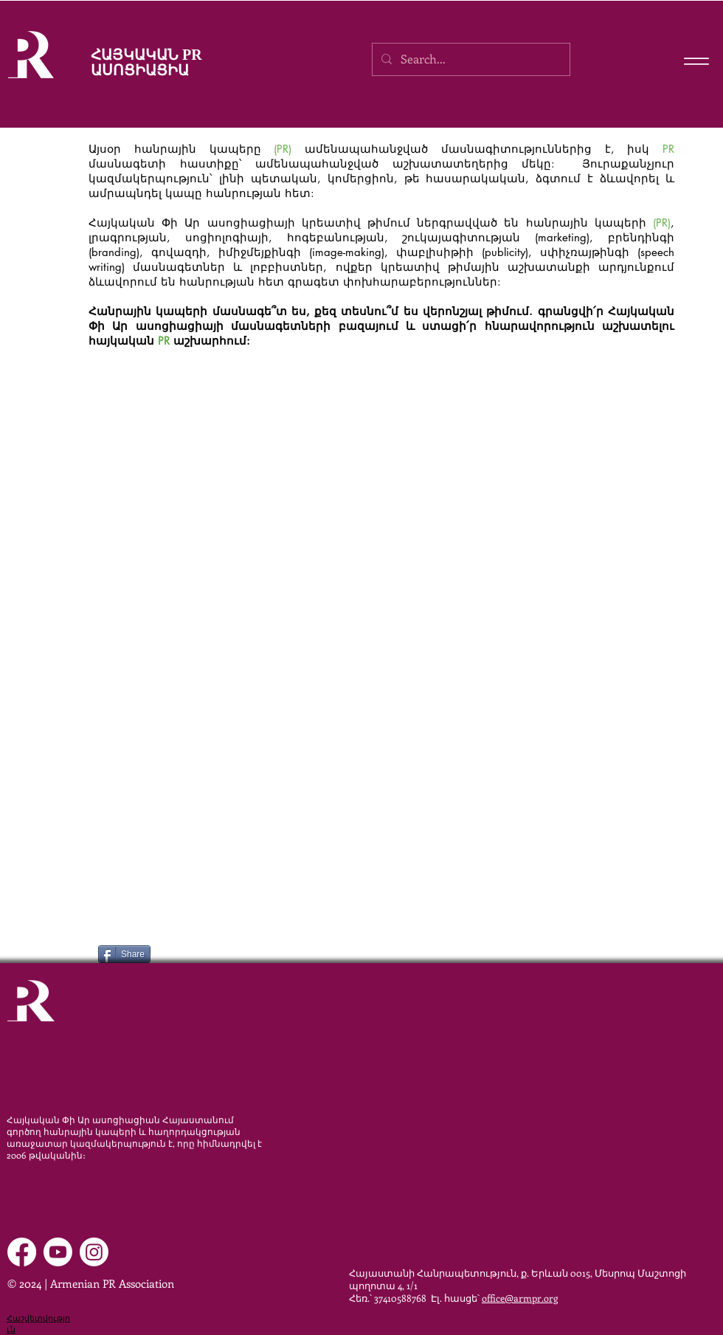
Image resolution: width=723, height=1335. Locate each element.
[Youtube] (58, 1252)
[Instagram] (94, 1252)
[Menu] (696, 60)
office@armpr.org (520, 1297)
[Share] (124, 954)
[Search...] (470, 59)
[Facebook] (21, 1252)
